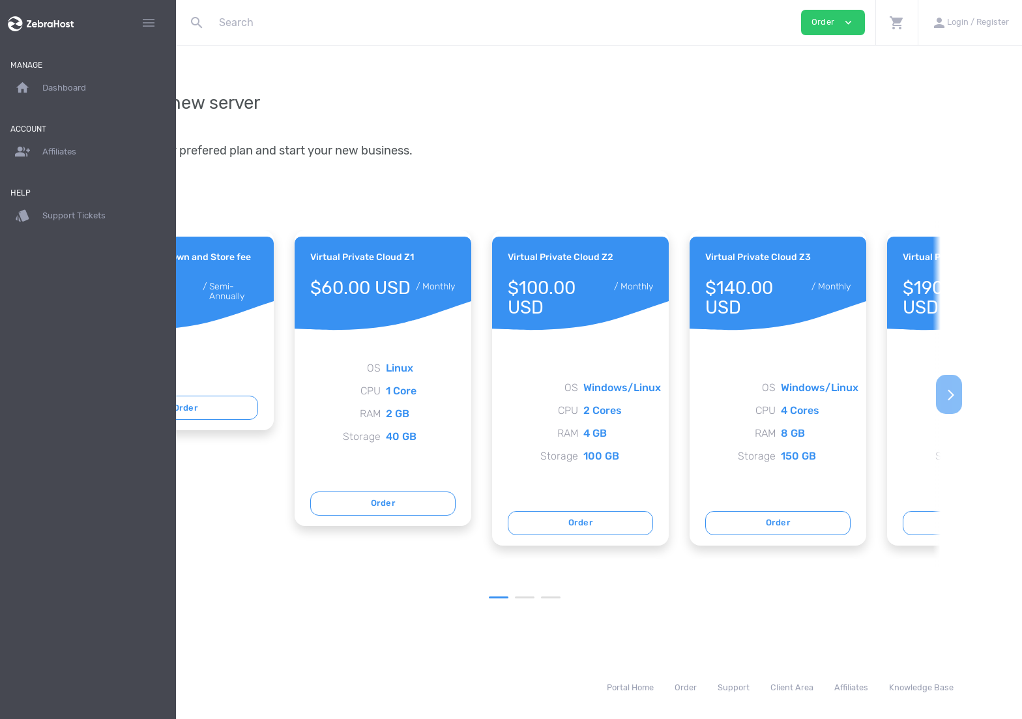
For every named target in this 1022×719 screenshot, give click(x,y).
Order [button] (832, 22)
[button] (896, 22)
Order (303, 408)
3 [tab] (635, 597)
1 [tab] (583, 597)
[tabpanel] (303, 330)
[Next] (1000, 394)
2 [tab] (609, 597)
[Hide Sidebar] (149, 23)
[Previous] (197, 394)
